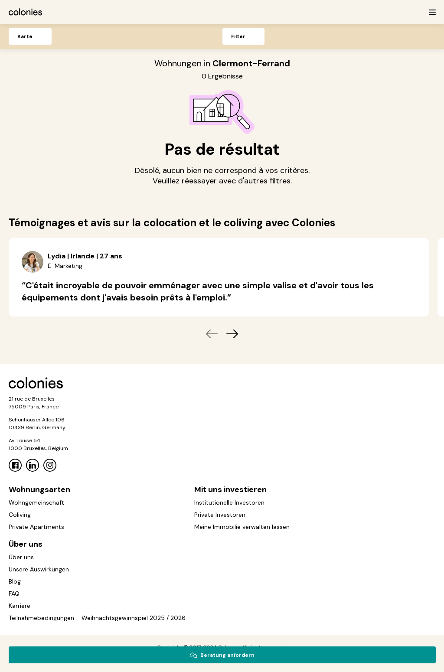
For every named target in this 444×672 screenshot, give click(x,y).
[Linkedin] (32, 465)
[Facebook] (15, 465)
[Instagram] (49, 465)
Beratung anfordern (222, 655)
